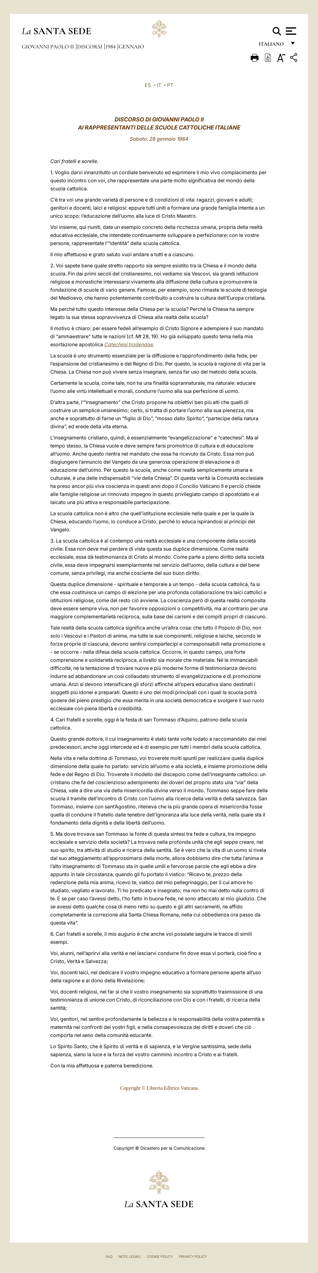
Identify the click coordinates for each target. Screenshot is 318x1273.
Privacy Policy (193, 1256)
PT (170, 85)
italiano (272, 46)
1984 (111, 46)
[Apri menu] (290, 31)
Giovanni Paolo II (48, 46)
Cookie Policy (160, 1256)
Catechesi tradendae (128, 344)
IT (159, 85)
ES (148, 85)
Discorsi (90, 46)
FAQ (109, 1256)
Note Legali (130, 1256)
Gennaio (131, 46)
